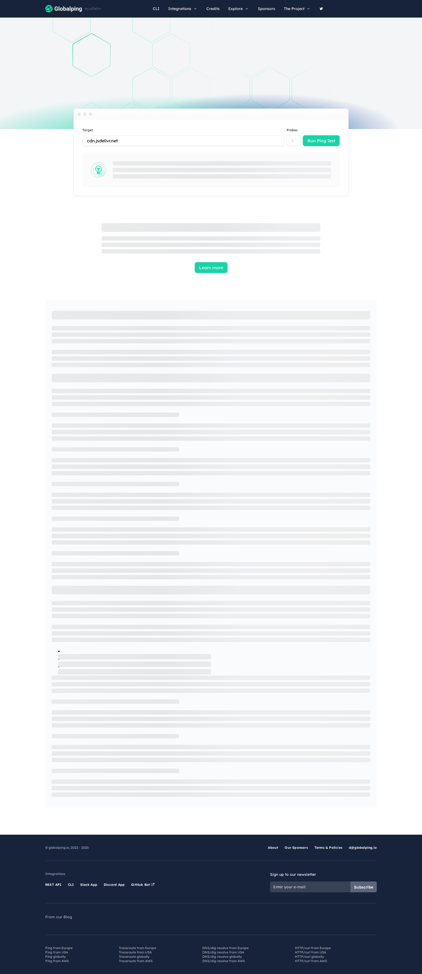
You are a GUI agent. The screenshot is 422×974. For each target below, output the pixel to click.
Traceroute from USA (135, 952)
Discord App (114, 885)
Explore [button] (238, 8)
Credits (213, 8)
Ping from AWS (57, 961)
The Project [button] (297, 8)
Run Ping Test (321, 140)
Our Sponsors (296, 847)
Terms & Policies (328, 847)
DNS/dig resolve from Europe (225, 948)
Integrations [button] (183, 8)
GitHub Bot (142, 885)
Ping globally (55, 957)
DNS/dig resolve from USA (223, 952)
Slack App (88, 885)
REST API (53, 885)
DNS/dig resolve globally (222, 957)
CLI (156, 8)
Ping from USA (56, 952)
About (273, 847)
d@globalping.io (363, 847)
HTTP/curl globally (309, 957)
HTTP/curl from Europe (313, 948)
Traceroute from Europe (137, 948)
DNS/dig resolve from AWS (223, 961)
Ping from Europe (59, 948)
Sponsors (266, 8)
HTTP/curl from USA (310, 952)
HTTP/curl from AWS (311, 961)
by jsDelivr (93, 8)
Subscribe (363, 887)
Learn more (211, 267)
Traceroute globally (134, 957)
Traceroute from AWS (135, 961)
